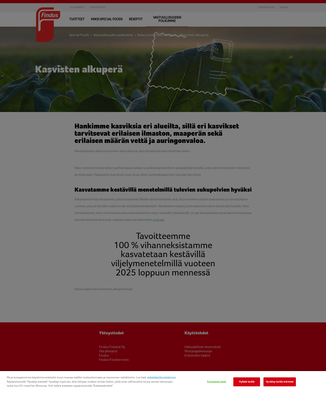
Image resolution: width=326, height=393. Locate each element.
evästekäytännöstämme (161, 377)
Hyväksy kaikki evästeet (280, 381)
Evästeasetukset (216, 381)
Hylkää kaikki (246, 381)
